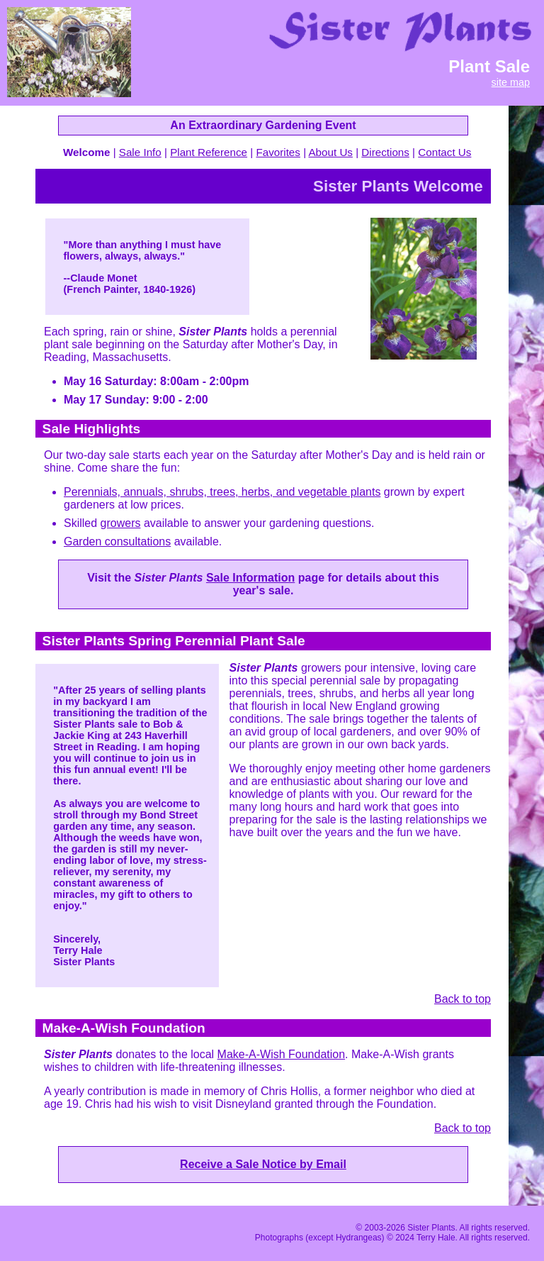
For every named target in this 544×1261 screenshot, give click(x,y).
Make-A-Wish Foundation (281, 1054)
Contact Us (444, 152)
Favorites (278, 152)
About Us (330, 152)
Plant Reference (208, 152)
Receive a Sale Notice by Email (263, 1164)
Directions (385, 152)
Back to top (462, 999)
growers (121, 523)
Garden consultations (117, 541)
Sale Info (140, 152)
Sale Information (250, 578)
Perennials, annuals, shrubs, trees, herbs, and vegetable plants (222, 492)
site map (511, 82)
